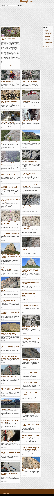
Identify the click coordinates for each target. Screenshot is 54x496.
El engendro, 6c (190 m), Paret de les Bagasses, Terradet (9, 222)
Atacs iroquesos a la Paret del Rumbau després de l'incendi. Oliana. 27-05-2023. (10, 334)
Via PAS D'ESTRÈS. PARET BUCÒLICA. (29, 372)
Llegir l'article (11, 65)
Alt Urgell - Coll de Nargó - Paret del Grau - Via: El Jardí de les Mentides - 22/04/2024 (10, 345)
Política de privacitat (6, 493)
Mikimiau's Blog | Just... (48, 33)
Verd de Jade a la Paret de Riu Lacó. (8, 442)
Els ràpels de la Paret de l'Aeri (7, 81)
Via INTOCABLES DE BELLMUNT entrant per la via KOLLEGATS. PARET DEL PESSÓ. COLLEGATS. (10, 187)
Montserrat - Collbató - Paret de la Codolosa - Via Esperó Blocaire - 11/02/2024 (10, 388)
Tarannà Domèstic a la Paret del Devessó (9, 409)
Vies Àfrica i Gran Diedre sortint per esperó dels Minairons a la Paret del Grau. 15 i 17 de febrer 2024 (10, 256)
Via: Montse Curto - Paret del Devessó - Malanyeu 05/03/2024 (9, 268)
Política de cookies (5, 492)
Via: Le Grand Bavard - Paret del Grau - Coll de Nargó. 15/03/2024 (10, 234)
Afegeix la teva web (46, 46)
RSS (7, 489)
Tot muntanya (47, 30)
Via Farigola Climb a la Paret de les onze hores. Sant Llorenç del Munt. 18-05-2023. (10, 357)
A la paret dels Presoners (27, 101)
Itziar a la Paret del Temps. (27, 141)
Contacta (12, 489)
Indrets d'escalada (47, 36)
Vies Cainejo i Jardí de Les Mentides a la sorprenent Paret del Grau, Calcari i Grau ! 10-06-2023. (30, 270)
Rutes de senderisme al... (48, 37)
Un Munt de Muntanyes (48, 34)
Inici (2, 489)
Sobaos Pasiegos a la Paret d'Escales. (29, 81)
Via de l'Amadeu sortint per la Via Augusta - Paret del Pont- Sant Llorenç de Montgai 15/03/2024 (10, 201)
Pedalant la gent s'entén (48, 44)
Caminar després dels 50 (48, 42)
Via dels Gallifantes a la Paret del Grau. (30, 414)
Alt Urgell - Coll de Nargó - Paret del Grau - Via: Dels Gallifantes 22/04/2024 (30, 339)
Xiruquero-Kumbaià (48, 41)
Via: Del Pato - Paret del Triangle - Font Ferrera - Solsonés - (30, 173)
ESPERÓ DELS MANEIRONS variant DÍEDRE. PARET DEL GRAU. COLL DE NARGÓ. (30, 436)
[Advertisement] (27, 17)
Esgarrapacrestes (47, 39)
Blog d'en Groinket (47, 31)
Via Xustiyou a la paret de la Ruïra (8, 122)
